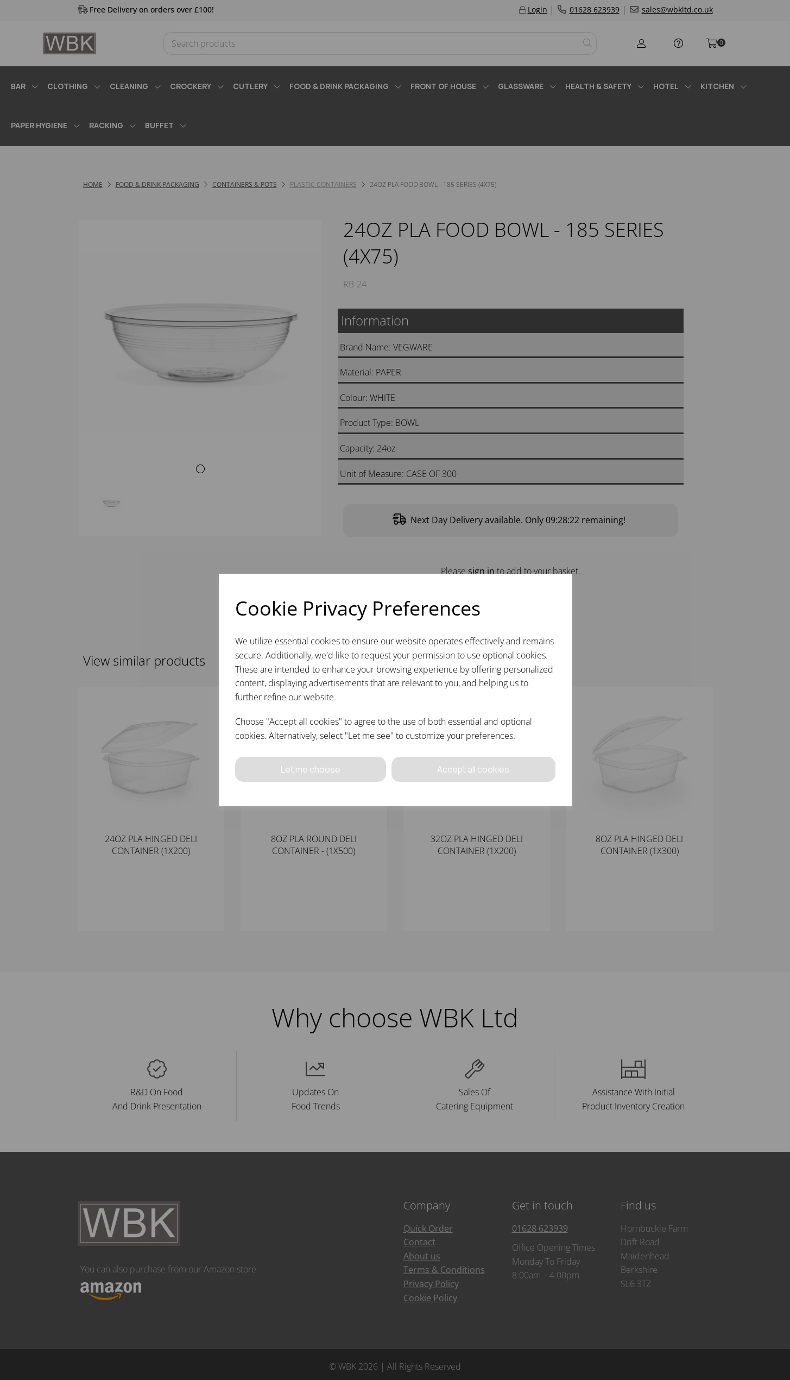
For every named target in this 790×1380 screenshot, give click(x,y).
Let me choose (310, 769)
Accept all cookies (473, 769)
